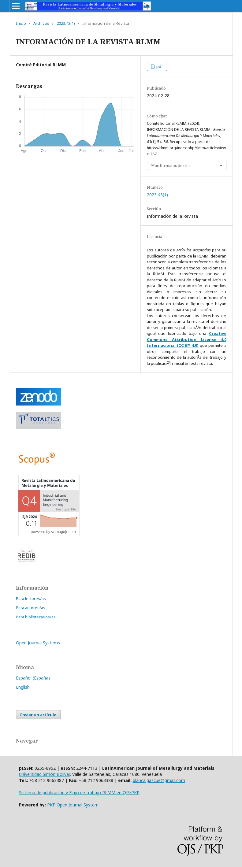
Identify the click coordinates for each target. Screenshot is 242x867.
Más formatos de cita (170, 165)
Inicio (21, 23)
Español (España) (33, 678)
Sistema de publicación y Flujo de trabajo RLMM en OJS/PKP (79, 792)
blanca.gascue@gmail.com (159, 780)
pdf (159, 66)
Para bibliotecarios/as (36, 617)
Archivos (41, 23)
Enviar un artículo (38, 714)
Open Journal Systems (38, 643)
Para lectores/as (31, 598)
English (23, 687)
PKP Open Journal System (73, 805)
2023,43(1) (66, 23)
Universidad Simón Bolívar (44, 774)
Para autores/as (30, 607)
